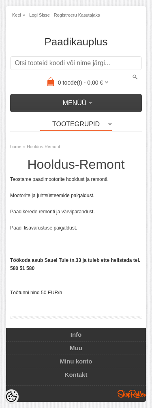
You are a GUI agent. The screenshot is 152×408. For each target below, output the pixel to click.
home (15, 146)
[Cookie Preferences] (11, 396)
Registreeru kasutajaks (77, 15)
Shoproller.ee (132, 394)
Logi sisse (39, 15)
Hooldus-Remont (43, 146)
